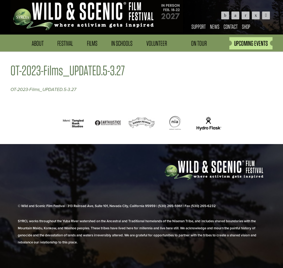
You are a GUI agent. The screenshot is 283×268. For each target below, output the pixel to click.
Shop (246, 26)
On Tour (199, 43)
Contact (231, 26)
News (214, 26)
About (38, 43)
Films (92, 43)
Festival (65, 43)
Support (198, 26)
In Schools (121, 43)
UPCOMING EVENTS (251, 43)
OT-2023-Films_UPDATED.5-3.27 (43, 89)
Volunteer (156, 43)
